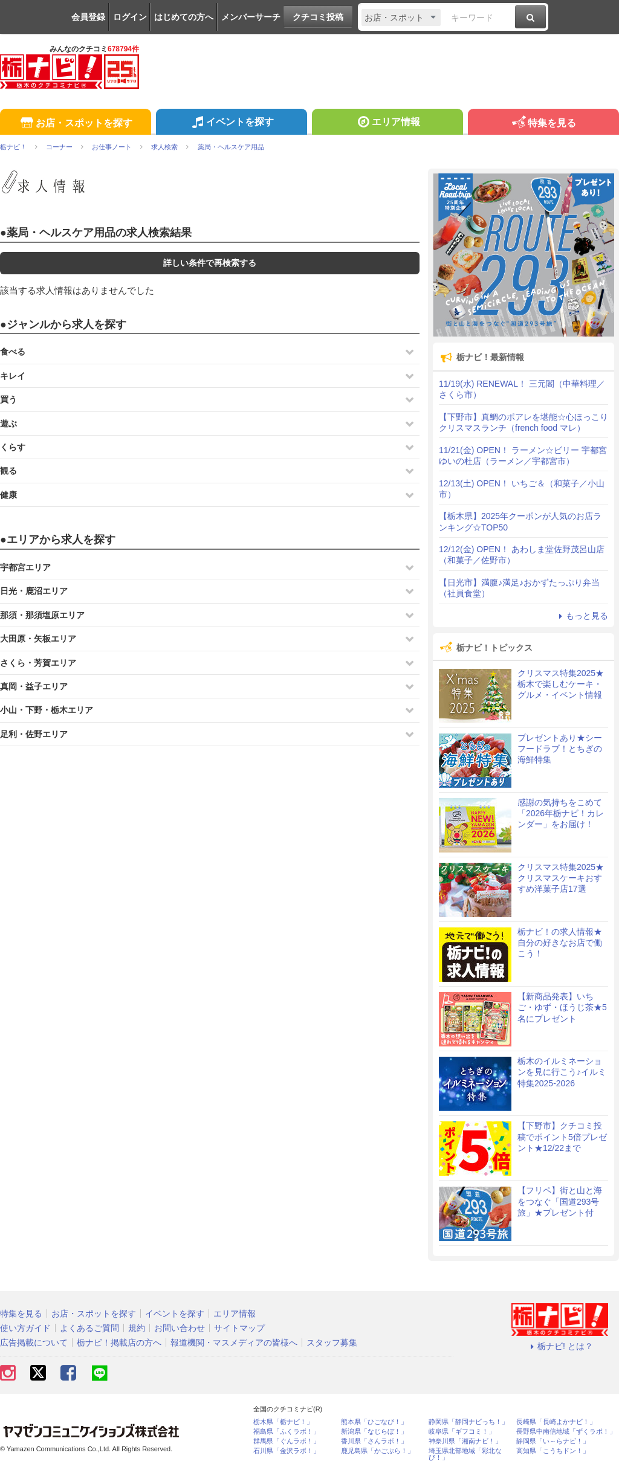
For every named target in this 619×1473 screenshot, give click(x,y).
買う (8, 399)
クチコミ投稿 (318, 17)
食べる (12, 351)
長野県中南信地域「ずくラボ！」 (566, 1431)
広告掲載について (34, 1342)
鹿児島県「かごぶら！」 (377, 1451)
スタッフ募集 (331, 1342)
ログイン (130, 17)
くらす (12, 447)
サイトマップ (239, 1328)
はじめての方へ (183, 17)
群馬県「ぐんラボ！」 (286, 1441)
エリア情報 (387, 123)
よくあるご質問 (89, 1328)
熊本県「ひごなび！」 (374, 1422)
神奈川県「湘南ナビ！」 (465, 1441)
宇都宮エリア (25, 567)
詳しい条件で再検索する (209, 263)
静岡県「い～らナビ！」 (552, 1441)
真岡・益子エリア (34, 686)
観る (8, 470)
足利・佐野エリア (34, 734)
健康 (8, 495)
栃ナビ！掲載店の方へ (119, 1342)
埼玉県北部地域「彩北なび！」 (465, 1454)
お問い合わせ (179, 1328)
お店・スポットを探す (75, 123)
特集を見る (543, 123)
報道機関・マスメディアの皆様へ (233, 1342)
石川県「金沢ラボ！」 (286, 1451)
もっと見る (581, 615)
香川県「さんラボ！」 (374, 1441)
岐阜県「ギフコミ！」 (462, 1431)
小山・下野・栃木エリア (46, 710)
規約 (136, 1328)
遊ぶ (8, 423)
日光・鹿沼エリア (34, 591)
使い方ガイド (25, 1328)
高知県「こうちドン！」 (552, 1451)
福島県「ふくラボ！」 (286, 1431)
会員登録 (88, 17)
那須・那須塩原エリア (42, 615)
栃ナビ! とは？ (560, 1346)
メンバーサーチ (250, 17)
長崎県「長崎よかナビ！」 (556, 1422)
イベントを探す (231, 123)
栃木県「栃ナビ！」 (283, 1422)
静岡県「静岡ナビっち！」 (468, 1422)
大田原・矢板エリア (38, 638)
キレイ (12, 376)
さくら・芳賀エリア (38, 663)
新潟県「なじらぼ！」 (374, 1431)
